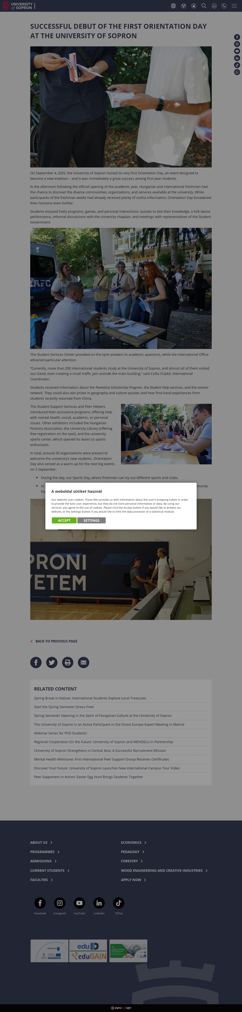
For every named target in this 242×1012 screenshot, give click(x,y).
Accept (64, 521)
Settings (91, 521)
